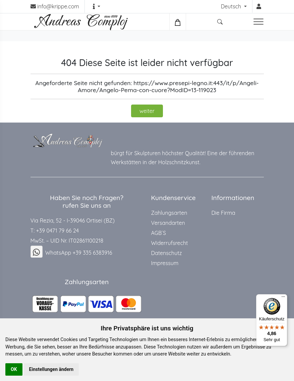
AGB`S (158, 233)
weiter (147, 111)
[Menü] (283, 298)
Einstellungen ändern (51, 369)
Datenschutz (166, 253)
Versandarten (168, 223)
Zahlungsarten (169, 212)
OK (14, 369)
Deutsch (232, 6)
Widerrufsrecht (169, 243)
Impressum (165, 263)
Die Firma (223, 212)
